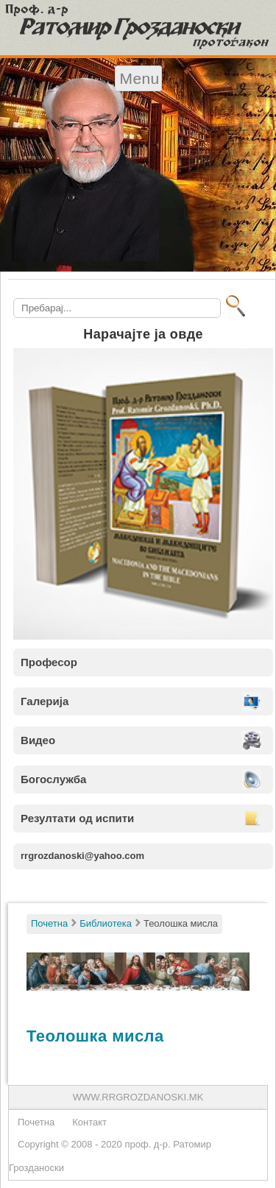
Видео (38, 740)
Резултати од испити (77, 818)
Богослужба (53, 779)
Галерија (44, 701)
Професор (49, 662)
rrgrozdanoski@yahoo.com (82, 855)
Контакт (89, 1122)
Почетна (36, 1122)
